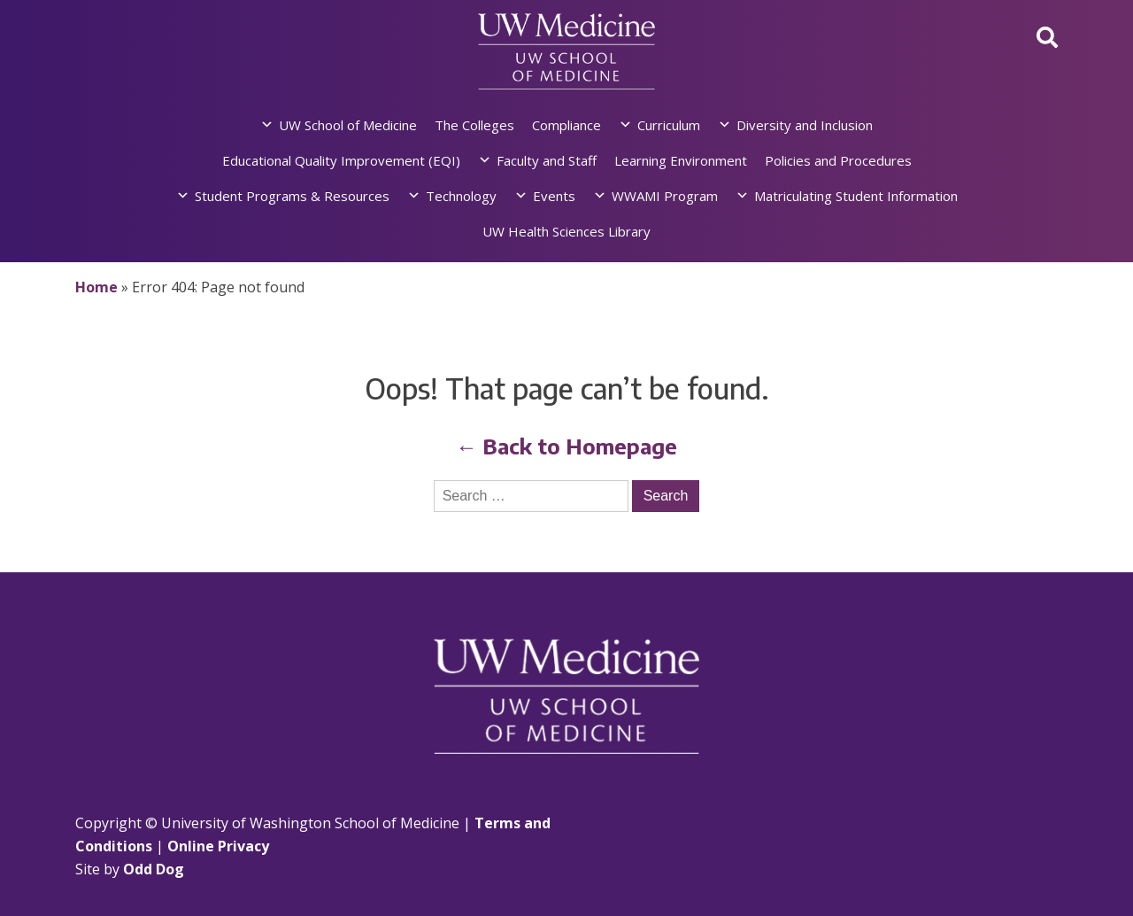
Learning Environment (680, 160)
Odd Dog (153, 869)
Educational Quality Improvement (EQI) (341, 160)
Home (96, 287)
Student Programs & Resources (292, 196)
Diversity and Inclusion (804, 125)
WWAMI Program (665, 196)
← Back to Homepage (566, 445)
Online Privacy (218, 846)
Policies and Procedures (838, 160)
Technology (461, 196)
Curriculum (668, 125)
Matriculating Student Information (856, 196)
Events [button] (554, 196)
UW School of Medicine (348, 125)
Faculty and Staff (547, 160)
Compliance (566, 125)
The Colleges (474, 125)
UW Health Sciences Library (566, 231)
